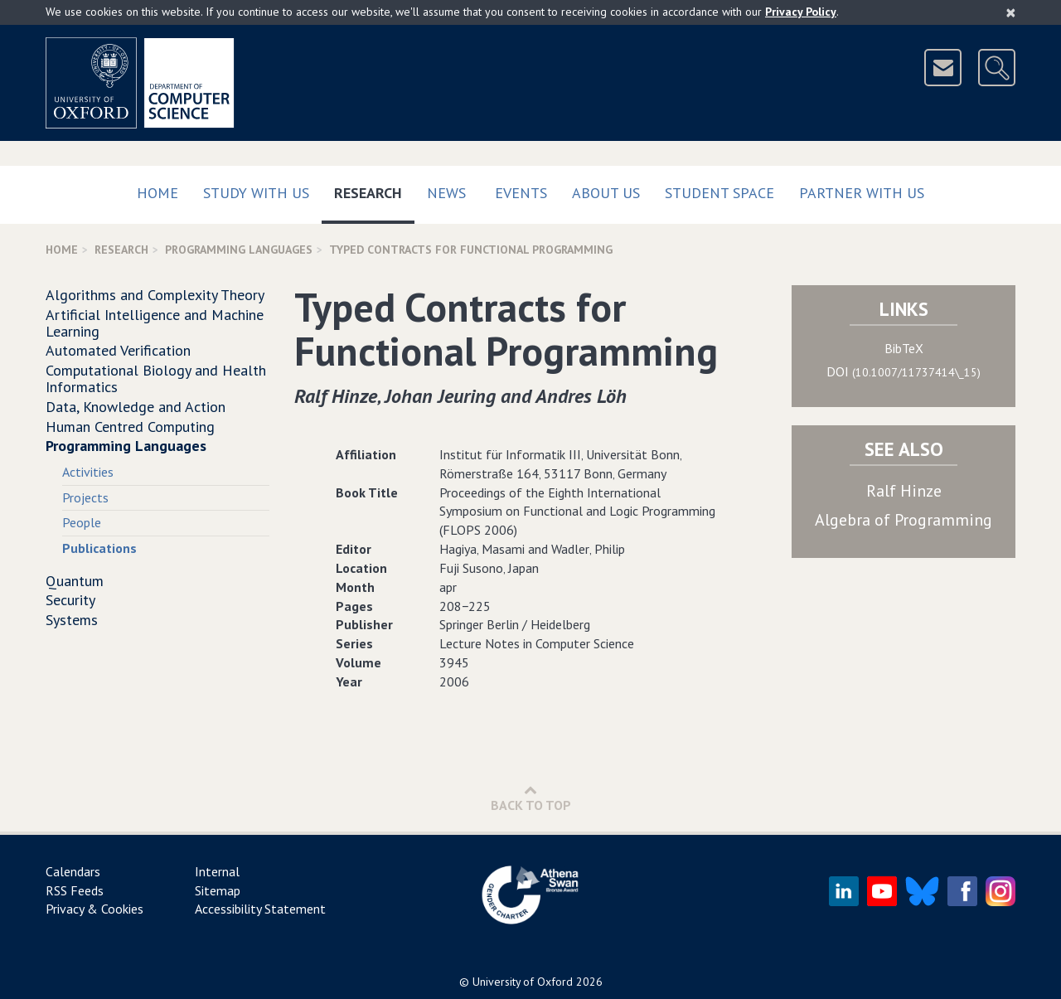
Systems (72, 619)
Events (521, 192)
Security (70, 599)
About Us (606, 192)
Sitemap (217, 890)
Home (157, 192)
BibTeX (903, 348)
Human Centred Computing (130, 426)
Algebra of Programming (903, 520)
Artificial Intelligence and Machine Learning (155, 323)
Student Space (719, 192)
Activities (88, 471)
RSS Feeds (75, 890)
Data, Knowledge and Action (135, 406)
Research (374, 189)
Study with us (256, 192)
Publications (99, 548)
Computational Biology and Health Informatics (156, 378)
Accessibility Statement (260, 908)
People (81, 522)
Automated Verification (118, 350)
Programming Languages (238, 249)
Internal (217, 871)
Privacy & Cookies (94, 908)
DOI (903, 371)
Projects (85, 497)
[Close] (1010, 12)
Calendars (73, 871)
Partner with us (861, 192)
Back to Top (531, 798)
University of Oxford (522, 981)
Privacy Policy (800, 11)
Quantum (75, 580)
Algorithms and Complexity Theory (155, 294)
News (446, 192)
